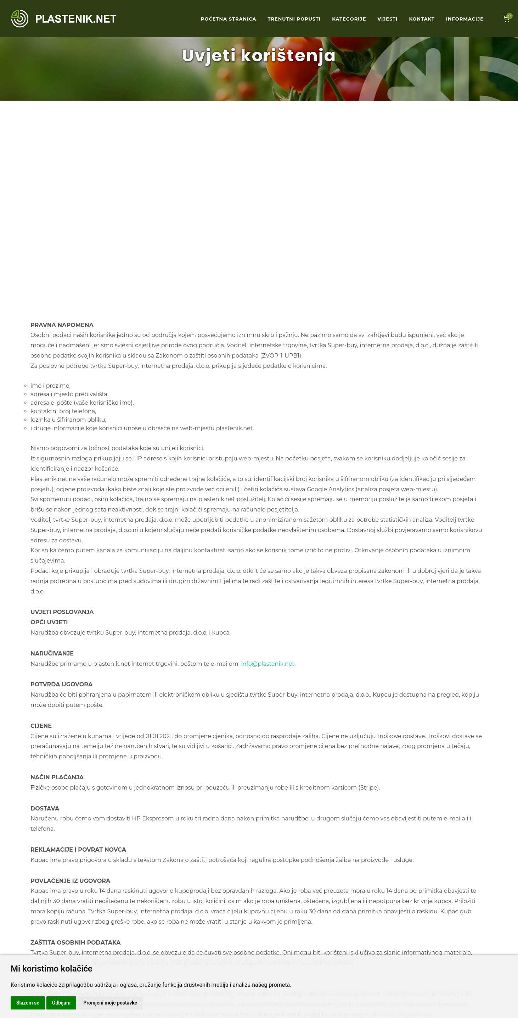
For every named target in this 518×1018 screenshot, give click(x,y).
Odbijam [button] (61, 1003)
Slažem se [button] (27, 1003)
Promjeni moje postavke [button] (110, 1003)
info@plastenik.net (267, 663)
